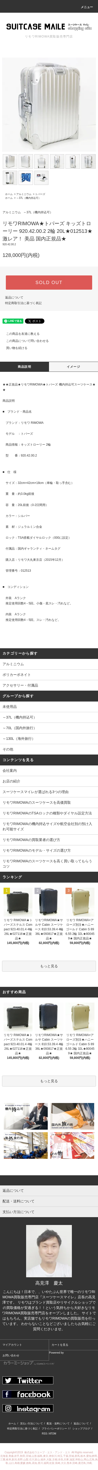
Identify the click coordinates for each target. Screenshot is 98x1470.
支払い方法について (31, 1423)
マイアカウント (12, 1344)
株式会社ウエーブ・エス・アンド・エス (47, 1452)
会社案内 (10, 770)
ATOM (52, 1433)
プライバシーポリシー (54, 1428)
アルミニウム (23, 194)
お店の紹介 (11, 781)
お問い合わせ (11, 1355)
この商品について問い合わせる (24, 341)
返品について (14, 297)
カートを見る (60, 1344)
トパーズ (40, 194)
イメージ (73, 367)
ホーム (9, 194)
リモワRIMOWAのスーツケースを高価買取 (37, 802)
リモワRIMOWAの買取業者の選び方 (31, 840)
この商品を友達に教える (20, 334)
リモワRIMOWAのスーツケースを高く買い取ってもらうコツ (47, 863)
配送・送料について (58, 1423)
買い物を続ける (13, 348)
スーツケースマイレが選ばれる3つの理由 (36, 792)
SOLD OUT (49, 282)
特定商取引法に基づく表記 (23, 303)
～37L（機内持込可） (28, 198)
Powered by (34, 1358)
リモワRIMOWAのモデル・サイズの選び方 (37, 850)
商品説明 (24, 367)
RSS (44, 1433)
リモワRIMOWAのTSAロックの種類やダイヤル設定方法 (47, 813)
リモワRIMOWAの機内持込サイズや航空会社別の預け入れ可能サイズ (47, 826)
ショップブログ (81, 1428)
